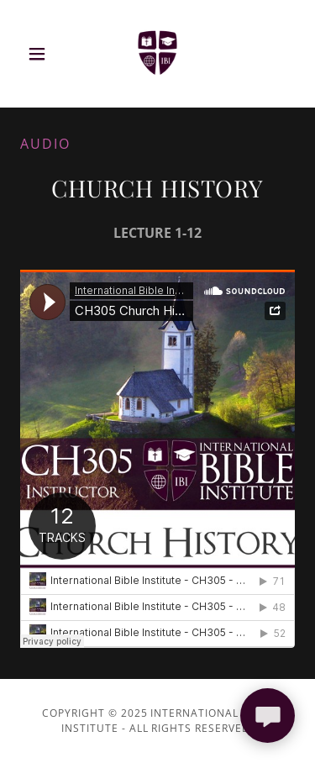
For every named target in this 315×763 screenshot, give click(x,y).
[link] (157, 53)
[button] (40, 54)
